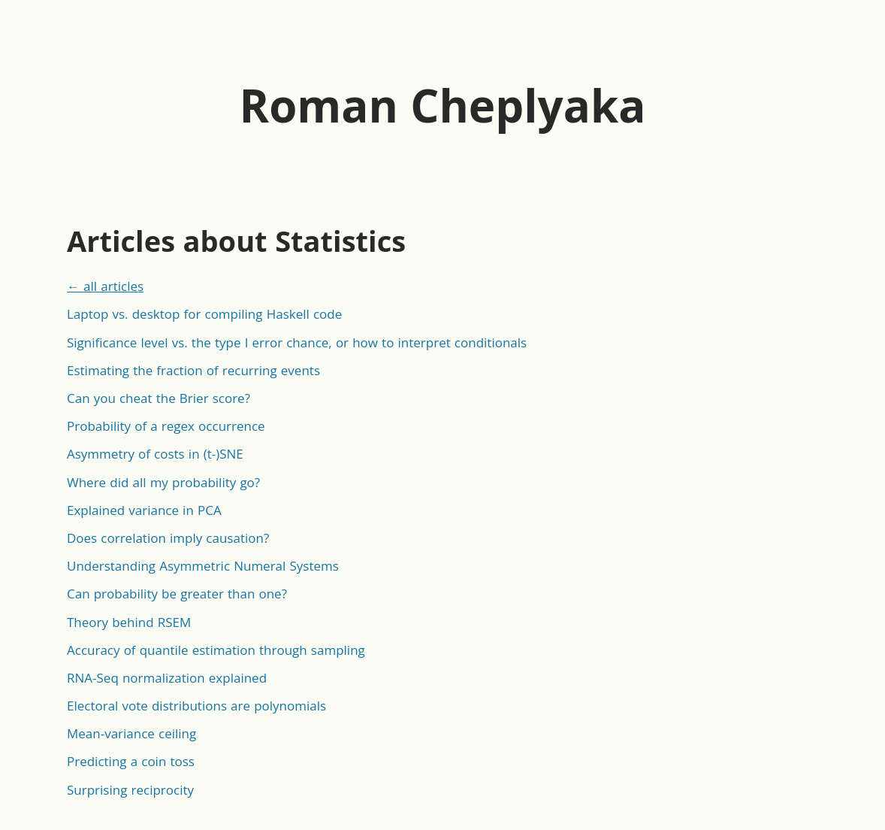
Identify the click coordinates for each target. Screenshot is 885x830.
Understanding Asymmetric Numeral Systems (203, 565)
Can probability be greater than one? (177, 593)
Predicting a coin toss (131, 761)
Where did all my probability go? (163, 482)
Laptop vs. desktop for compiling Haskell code (204, 314)
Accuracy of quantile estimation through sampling (216, 650)
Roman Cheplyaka (443, 105)
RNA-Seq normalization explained (167, 677)
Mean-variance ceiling (131, 733)
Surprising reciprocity (130, 789)
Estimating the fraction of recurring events (193, 370)
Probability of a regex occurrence (166, 426)
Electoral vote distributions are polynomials (196, 705)
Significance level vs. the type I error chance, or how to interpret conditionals (297, 342)
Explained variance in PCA (144, 510)
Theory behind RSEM (129, 622)
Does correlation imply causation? (168, 538)
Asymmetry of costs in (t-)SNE (155, 453)
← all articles (105, 286)
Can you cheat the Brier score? (158, 398)
